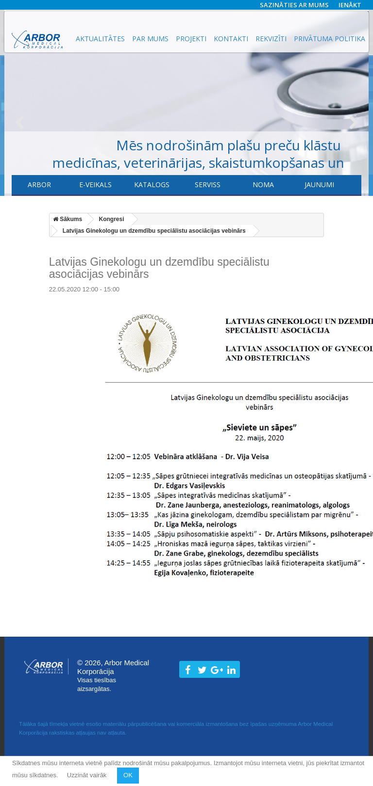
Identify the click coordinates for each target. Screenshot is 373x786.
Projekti (191, 38)
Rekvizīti (271, 38)
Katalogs (152, 184)
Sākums (67, 219)
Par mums (150, 38)
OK (128, 775)
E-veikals (95, 184)
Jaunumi (319, 184)
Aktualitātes (100, 38)
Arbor (39, 184)
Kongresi (111, 219)
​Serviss (207, 184)
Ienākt (350, 4)
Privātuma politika (329, 38)
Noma (263, 184)
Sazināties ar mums (294, 4)
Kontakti (231, 38)
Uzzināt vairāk (87, 775)
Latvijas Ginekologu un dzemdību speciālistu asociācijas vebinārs (154, 230)
